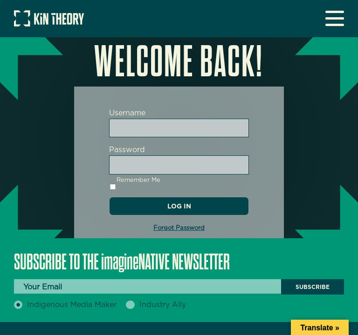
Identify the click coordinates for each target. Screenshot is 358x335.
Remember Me (134, 183)
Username (127, 112)
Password (127, 149)
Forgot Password (179, 227)
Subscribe (313, 286)
